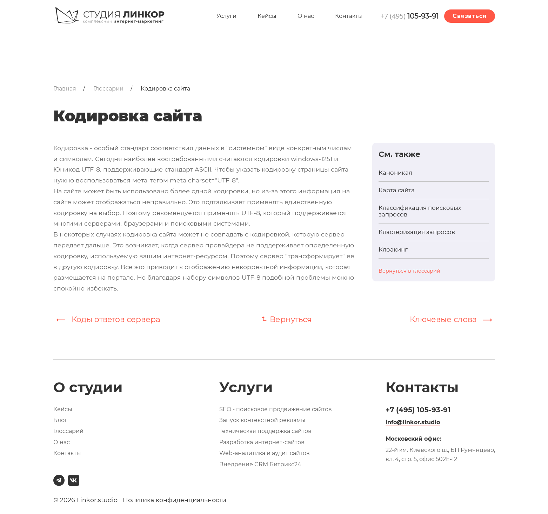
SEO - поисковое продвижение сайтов (275, 409)
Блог (60, 420)
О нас (306, 16)
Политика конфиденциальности (174, 499)
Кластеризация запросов (417, 232)
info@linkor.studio (413, 422)
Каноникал (395, 172)
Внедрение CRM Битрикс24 (260, 464)
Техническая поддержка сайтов (265, 431)
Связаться (469, 16)
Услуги (226, 16)
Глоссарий (68, 431)
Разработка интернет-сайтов (262, 442)
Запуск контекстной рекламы (262, 420)
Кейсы (267, 16)
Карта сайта (397, 190)
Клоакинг (393, 249)
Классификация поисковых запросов (420, 211)
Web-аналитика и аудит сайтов (264, 453)
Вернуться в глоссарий (409, 271)
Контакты (349, 16)
